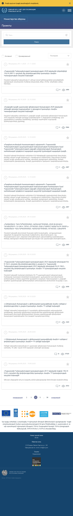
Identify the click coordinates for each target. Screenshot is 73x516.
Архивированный (24, 56)
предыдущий (18, 397)
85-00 (36, 438)
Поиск (36, 42)
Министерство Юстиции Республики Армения (17, 472)
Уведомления (36, 454)
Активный (8, 56)
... (43, 397)
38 (47, 397)
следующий (55, 397)
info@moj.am (44, 447)
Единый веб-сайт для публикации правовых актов (22, 10)
